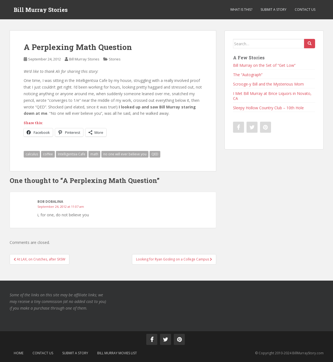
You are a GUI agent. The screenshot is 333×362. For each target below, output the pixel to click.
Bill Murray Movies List (117, 353)
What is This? (241, 9)
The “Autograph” (247, 74)
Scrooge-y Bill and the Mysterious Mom (268, 84)
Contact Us (305, 9)
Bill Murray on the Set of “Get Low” (264, 65)
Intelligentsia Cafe (71, 154)
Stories (115, 59)
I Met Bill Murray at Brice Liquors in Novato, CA (272, 96)
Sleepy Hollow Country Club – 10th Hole (268, 107)
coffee (48, 154)
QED (154, 154)
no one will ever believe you (125, 154)
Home (18, 353)
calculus (32, 154)
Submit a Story (273, 9)
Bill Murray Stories (41, 9)
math (94, 154)
